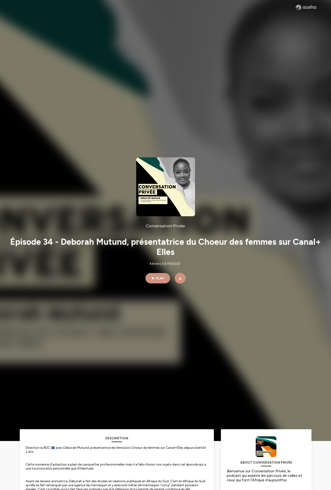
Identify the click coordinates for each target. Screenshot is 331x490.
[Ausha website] (306, 7)
